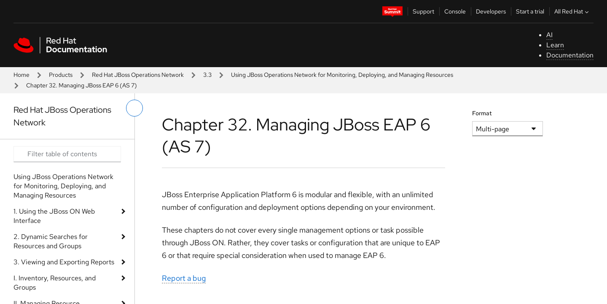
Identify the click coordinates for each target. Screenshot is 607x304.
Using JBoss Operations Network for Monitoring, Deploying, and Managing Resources (342, 75)
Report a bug (184, 278)
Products (61, 75)
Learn (555, 45)
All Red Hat (572, 11)
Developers (491, 11)
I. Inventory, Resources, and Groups (54, 283)
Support (423, 11)
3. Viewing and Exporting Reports (63, 262)
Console (455, 11)
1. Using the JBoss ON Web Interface (54, 216)
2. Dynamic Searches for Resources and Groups (50, 241)
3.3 (207, 75)
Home (21, 75)
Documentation (570, 55)
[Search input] (67, 154)
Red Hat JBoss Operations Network (138, 75)
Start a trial (530, 11)
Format (482, 113)
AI (549, 34)
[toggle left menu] (134, 108)
